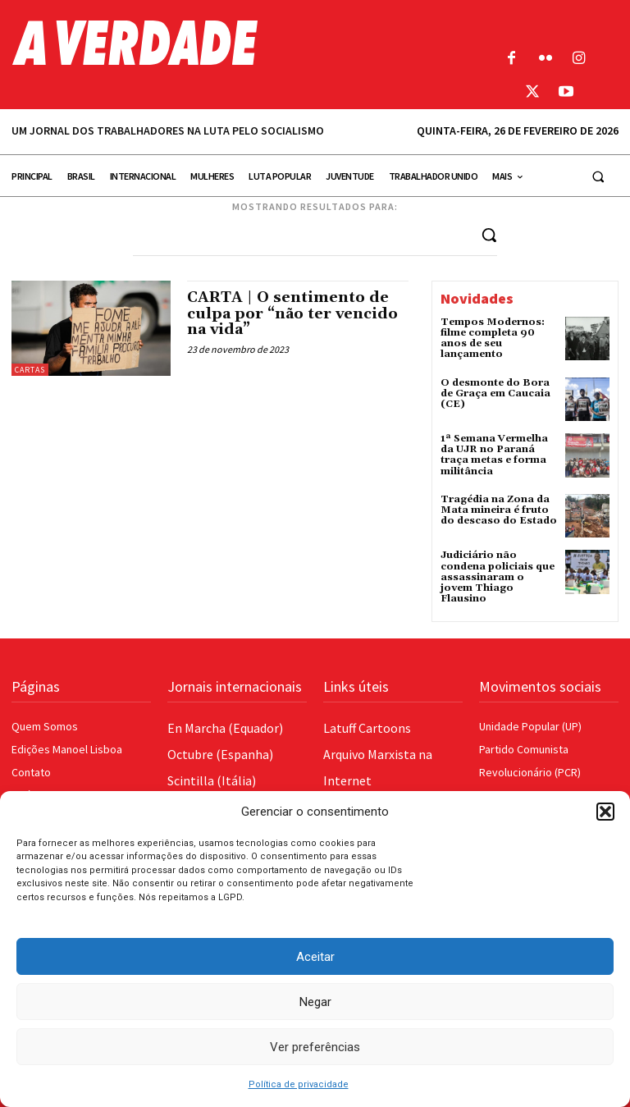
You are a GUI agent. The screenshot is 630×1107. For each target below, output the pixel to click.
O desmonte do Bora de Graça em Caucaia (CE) (495, 393)
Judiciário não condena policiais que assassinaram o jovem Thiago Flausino (498, 577)
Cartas (30, 369)
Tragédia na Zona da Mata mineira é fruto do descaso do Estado (499, 510)
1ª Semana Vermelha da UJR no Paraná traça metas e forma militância (494, 455)
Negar (315, 1002)
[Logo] (236, 43)
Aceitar (315, 956)
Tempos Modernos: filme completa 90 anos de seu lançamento (493, 338)
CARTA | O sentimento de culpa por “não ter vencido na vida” (292, 314)
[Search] (489, 234)
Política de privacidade (299, 1084)
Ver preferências (315, 1047)
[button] (605, 811)
